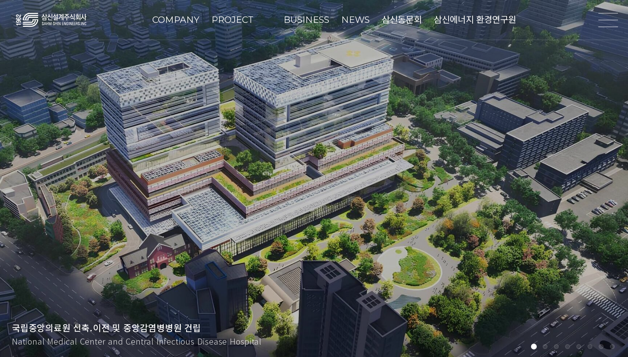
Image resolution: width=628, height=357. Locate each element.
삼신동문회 (402, 19)
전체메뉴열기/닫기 (608, 20)
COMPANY (175, 19)
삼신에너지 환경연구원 (475, 19)
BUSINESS (306, 19)
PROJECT (232, 19)
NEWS (355, 19)
